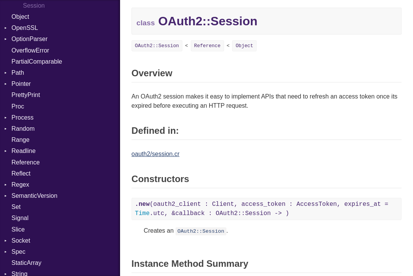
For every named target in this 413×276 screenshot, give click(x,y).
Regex (20, 184)
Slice (18, 229)
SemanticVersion (34, 195)
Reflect (21, 173)
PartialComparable (36, 61)
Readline (23, 151)
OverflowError (30, 50)
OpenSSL (24, 28)
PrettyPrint (25, 95)
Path (17, 72)
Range (20, 139)
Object (20, 16)
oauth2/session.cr (155, 154)
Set (16, 207)
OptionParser (29, 39)
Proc (17, 106)
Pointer (21, 83)
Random (22, 128)
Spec (18, 251)
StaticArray (26, 263)
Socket (20, 240)
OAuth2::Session (157, 46)
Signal (19, 218)
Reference (25, 162)
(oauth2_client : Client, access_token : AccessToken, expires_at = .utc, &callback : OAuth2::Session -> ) (262, 209)
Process (22, 117)
